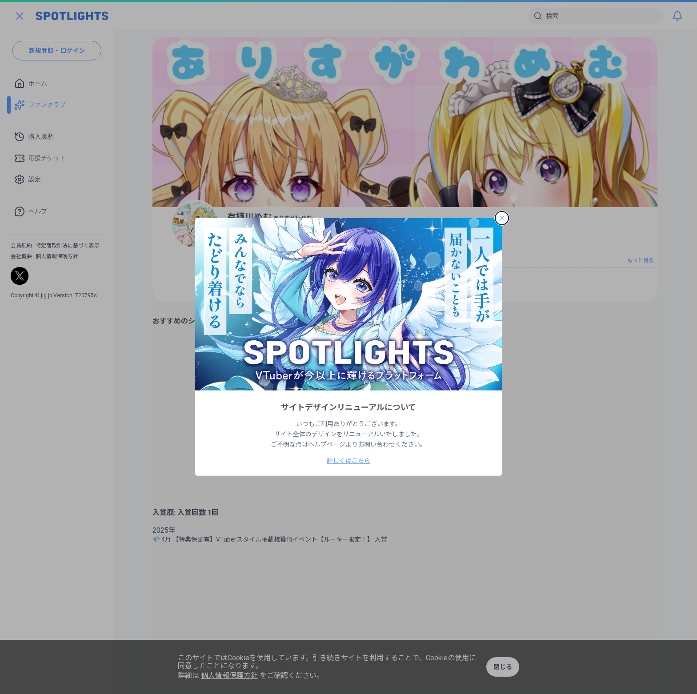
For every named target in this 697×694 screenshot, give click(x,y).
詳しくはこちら (348, 460)
